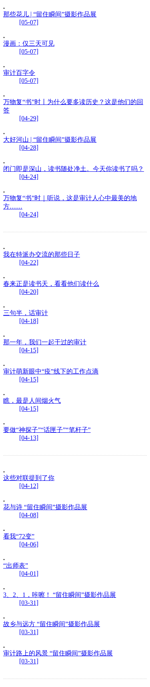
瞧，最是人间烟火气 (32, 400)
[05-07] (28, 22)
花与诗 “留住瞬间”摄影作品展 (45, 507)
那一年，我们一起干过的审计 (44, 342)
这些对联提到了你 (28, 477)
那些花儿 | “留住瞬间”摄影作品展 (49, 14)
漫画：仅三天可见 (28, 43)
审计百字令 (19, 72)
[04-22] (28, 262)
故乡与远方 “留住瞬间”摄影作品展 (51, 624)
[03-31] (28, 602)
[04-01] (28, 573)
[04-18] (28, 320)
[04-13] (28, 437)
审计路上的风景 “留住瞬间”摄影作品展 (58, 653)
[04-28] (28, 147)
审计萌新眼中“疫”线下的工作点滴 (50, 371)
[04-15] (28, 350)
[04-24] (28, 176)
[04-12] (28, 485)
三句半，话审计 (25, 312)
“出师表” (15, 565)
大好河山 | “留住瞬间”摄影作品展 (49, 139)
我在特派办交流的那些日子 (41, 254)
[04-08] (28, 515)
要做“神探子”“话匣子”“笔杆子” (47, 429)
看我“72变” (18, 536)
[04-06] (28, 544)
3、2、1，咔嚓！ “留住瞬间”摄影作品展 (59, 594)
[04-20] (28, 291)
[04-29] (28, 118)
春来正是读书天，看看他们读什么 (51, 283)
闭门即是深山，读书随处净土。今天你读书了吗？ (73, 168)
